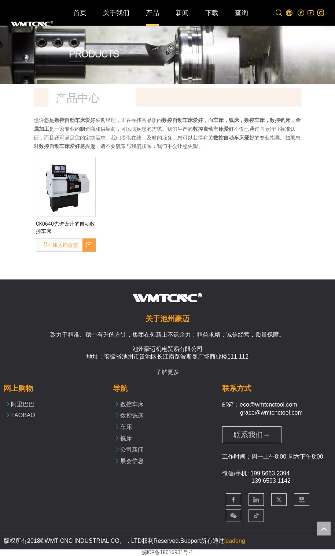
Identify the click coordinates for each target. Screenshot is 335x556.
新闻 (182, 12)
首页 (79, 12)
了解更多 (167, 372)
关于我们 (116, 12)
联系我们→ (251, 435)
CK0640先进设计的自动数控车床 (65, 227)
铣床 (126, 438)
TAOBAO (23, 415)
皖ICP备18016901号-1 (167, 552)
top (324, 528)
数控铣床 (132, 415)
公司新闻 (132, 449)
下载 (211, 12)
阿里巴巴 (22, 404)
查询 (241, 12)
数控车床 (132, 404)
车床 (126, 427)
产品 (152, 12)
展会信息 (132, 461)
